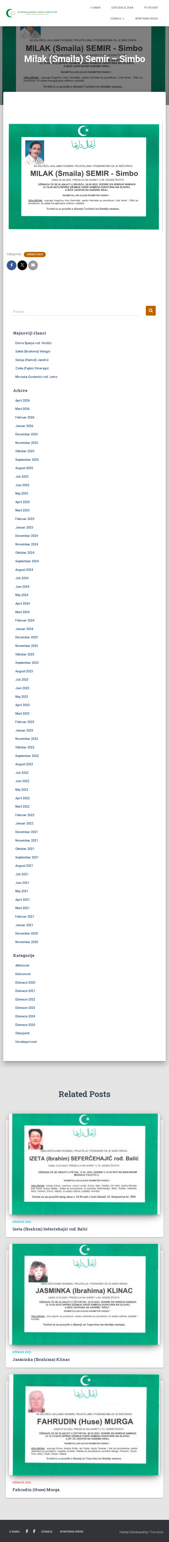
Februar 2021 (24, 916)
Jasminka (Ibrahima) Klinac (41, 1359)
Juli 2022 (21, 773)
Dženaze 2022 (35, 254)
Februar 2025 (24, 519)
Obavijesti (22, 1033)
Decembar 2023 (26, 637)
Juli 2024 (21, 578)
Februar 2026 (24, 417)
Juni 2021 (22, 883)
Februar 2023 (24, 722)
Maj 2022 (21, 789)
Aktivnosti (22, 965)
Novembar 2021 (26, 840)
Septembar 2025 (27, 459)
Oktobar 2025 (24, 451)
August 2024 (24, 570)
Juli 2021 (21, 874)
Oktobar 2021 (24, 849)
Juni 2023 (22, 688)
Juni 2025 (22, 485)
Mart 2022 (22, 806)
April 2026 (22, 400)
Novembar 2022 (26, 739)
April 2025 (22, 502)
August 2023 (24, 671)
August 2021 (24, 865)
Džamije (117, 18)
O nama (95, 7)
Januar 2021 (24, 925)
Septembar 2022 (27, 756)
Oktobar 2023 (24, 654)
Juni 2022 (22, 781)
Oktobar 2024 (24, 552)
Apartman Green (146, 18)
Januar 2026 (24, 426)
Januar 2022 (24, 823)
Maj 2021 (21, 891)
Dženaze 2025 (25, 1025)
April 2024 (22, 603)
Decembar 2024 (26, 536)
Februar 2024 (24, 620)
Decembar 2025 (26, 434)
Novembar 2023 (26, 646)
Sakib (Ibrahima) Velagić (32, 351)
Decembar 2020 (26, 933)
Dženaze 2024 (25, 1016)
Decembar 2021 (26, 832)
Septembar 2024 (27, 561)
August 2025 (24, 468)
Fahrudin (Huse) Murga (36, 1489)
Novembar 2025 (26, 443)
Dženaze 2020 (25, 982)
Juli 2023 (21, 679)
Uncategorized (26, 1041)
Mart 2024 (22, 612)
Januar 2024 (24, 629)
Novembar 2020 (26, 942)
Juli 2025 (21, 476)
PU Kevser (151, 7)
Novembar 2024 (26, 544)
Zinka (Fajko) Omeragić (32, 368)
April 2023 (22, 705)
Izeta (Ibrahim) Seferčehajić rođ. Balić (50, 1229)
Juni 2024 (22, 586)
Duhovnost (23, 974)
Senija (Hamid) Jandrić (32, 360)
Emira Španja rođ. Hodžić (33, 343)
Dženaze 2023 (25, 1008)
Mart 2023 (22, 713)
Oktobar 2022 (24, 747)
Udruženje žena (122, 7)
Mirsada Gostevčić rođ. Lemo (36, 377)
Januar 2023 (24, 730)
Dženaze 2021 (25, 991)
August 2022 (24, 764)
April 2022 (22, 798)
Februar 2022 (24, 815)
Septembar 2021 (27, 857)
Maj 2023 (21, 696)
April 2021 (22, 899)
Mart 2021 (22, 908)
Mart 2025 (22, 510)
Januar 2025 (24, 527)
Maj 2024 (21, 595)
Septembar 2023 (27, 662)
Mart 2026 (22, 409)
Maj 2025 (21, 493)
